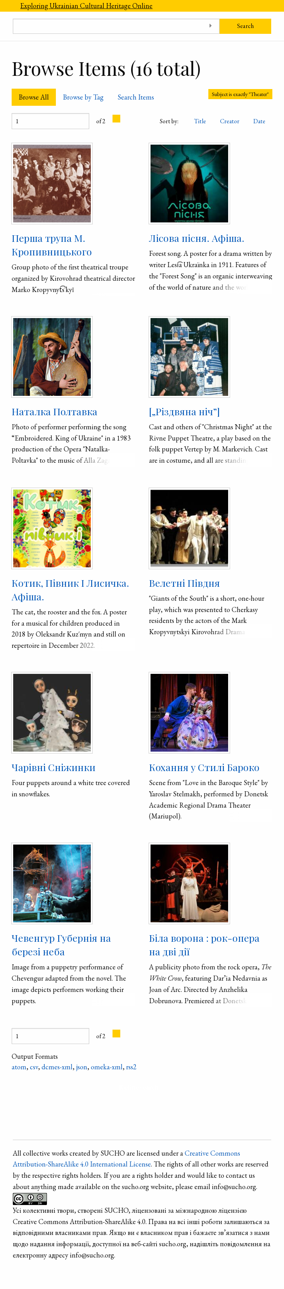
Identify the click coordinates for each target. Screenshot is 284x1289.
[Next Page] (116, 118)
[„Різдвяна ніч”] (184, 411)
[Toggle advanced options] (211, 26)
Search (245, 26)
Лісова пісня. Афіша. (196, 237)
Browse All (34, 97)
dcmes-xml (57, 1066)
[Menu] (6, 6)
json (81, 1066)
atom (19, 1066)
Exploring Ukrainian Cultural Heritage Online (86, 5)
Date (259, 121)
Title (200, 121)
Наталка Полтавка (54, 411)
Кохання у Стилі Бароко (204, 767)
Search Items (136, 97)
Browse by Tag (83, 97)
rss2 (131, 1066)
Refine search (139, 1087)
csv (34, 1066)
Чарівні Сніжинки (53, 767)
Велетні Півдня (184, 582)
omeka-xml (107, 1066)
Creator (229, 121)
